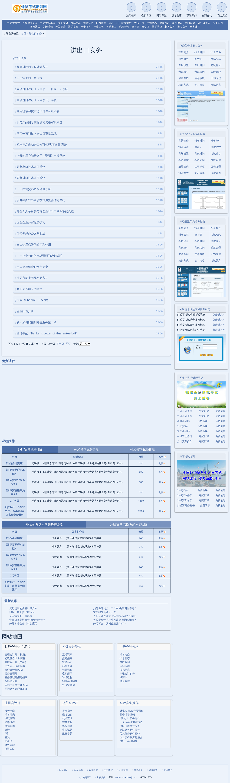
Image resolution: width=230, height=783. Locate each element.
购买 (162, 463)
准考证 (135, 26)
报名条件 (216, 52)
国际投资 (73, 26)
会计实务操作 (129, 703)
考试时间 (199, 65)
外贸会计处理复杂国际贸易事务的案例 (114, 616)
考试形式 (216, 58)
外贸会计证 (70, 703)
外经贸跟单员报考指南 (192, 221)
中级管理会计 (184, 436)
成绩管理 (216, 71)
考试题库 (216, 84)
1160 (141, 500)
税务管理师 (11, 673)
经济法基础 (68, 685)
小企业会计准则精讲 (131, 722)
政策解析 (126, 23)
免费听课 (204, 411)
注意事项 (199, 78)
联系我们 (167, 770)
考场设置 (183, 65)
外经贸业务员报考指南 (192, 134)
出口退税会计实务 (130, 726)
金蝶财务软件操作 (130, 729)
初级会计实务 (69, 681)
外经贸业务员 (30, 23)
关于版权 (107, 770)
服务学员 (67, 733)
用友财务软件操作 (130, 733)
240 (141, 538)
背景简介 (183, 52)
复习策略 (199, 84)
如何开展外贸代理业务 (22, 612)
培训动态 (152, 23)
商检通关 (35, 26)
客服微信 (100, 777)
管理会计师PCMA (14, 669)
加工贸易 (218, 23)
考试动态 (76, 23)
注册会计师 (12, 703)
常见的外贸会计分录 (104, 612)
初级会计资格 (71, 647)
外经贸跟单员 (47, 23)
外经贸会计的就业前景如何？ (109, 623)
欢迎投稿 (92, 770)
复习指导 (177, 23)
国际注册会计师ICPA (16, 685)
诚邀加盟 (152, 770)
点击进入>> (219, 314)
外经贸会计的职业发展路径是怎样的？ (114, 619)
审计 (7, 733)
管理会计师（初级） (16, 654)
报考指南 (101, 23)
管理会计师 (183, 431)
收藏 (23, 58)
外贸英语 (60, 26)
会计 (7, 729)
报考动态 (67, 662)
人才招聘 (122, 770)
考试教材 (183, 71)
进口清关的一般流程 (20, 616)
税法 (7, 737)
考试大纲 (199, 71)
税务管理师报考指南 (16, 677)
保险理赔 (48, 26)
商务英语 (63, 23)
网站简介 (63, 770)
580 (141, 463)
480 (141, 575)
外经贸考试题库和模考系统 (195, 309)
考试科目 (216, 65)
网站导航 (77, 770)
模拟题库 (67, 673)
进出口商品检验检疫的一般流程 (27, 619)
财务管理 (125, 681)
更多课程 (195, 26)
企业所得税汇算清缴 (131, 737)
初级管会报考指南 (15, 658)
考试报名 (111, 26)
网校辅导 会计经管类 (191, 377)
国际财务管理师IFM (16, 688)
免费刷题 (220, 411)
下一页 (60, 343)
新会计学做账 (127, 714)
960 (141, 585)
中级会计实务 (127, 673)
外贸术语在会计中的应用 (23, 623)
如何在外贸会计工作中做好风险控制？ (114, 608)
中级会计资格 (129, 647)
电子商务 (86, 26)
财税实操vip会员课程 (131, 710)
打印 (15, 58)
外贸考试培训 (187, 456)
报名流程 (183, 58)
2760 (141, 511)
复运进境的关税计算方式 (23, 608)
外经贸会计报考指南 (191, 45)
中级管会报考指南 (15, 666)
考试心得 (139, 23)
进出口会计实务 (128, 741)
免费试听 (88, 23)
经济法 (123, 677)
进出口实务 (203, 23)
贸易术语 (164, 23)
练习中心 (114, 23)
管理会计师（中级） (16, 662)
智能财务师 (11, 681)
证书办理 (216, 78)
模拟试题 (67, 729)
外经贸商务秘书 (186, 505)
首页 (23, 33)
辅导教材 (67, 677)
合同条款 (190, 23)
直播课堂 (67, 654)
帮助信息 (137, 770)
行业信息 (98, 26)
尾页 (68, 343)
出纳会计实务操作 (130, 718)
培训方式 (183, 84)
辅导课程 (67, 669)
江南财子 (85, 777)
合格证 (145, 26)
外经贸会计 (13, 23)
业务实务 (169, 26)
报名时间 (199, 52)
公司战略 (10, 748)
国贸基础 (157, 26)
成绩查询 (124, 26)
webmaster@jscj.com (126, 777)
